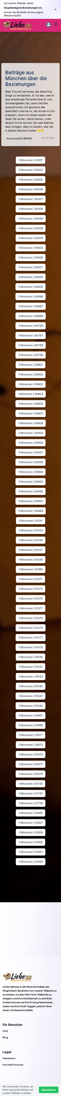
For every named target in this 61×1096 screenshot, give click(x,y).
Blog (5, 1037)
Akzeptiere (48, 1089)
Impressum (9, 1058)
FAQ (5, 1031)
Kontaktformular (13, 1064)
